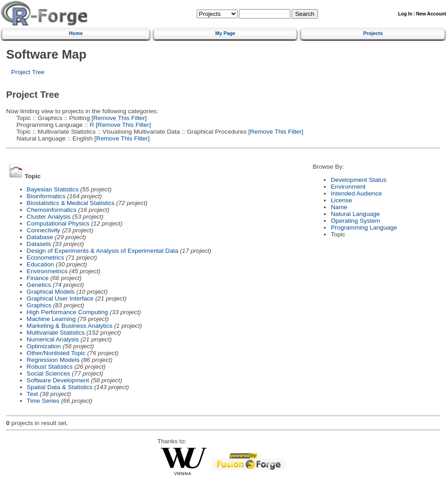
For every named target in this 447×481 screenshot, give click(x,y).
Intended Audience (356, 193)
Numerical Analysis (53, 339)
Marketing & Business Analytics (70, 325)
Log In (405, 13)
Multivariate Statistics (56, 332)
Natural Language (355, 213)
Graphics (39, 305)
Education (40, 264)
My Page (225, 33)
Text (32, 394)
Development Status (358, 179)
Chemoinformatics (52, 209)
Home (76, 33)
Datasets (39, 243)
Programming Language (364, 227)
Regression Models (53, 359)
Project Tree (28, 72)
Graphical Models (51, 291)
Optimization (44, 346)
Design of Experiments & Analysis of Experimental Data (103, 250)
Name (339, 207)
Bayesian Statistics (53, 189)
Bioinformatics (46, 196)
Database (40, 237)
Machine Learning (51, 319)
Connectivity (43, 230)
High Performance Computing (67, 312)
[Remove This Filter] (118, 118)
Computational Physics (58, 223)
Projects (373, 33)
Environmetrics (47, 271)
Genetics (39, 284)
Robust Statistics (50, 366)
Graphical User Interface (60, 298)
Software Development (58, 380)
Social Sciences (48, 373)
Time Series (43, 400)
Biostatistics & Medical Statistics (70, 203)
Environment (348, 186)
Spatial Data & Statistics (60, 387)
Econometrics (45, 257)
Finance (38, 278)
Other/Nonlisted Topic (56, 353)
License (341, 200)
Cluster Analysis (49, 216)
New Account (431, 13)
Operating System (355, 220)
